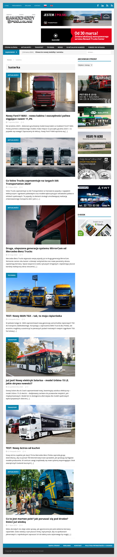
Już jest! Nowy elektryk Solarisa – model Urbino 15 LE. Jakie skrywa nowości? (37, 382)
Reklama (28, 5)
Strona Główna (11, 47)
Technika (50, 47)
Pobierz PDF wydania (96, 47)
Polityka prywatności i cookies (98, 545)
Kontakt (37, 5)
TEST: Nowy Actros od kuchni (23, 448)
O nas (7, 5)
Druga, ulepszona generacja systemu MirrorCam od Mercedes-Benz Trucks (36, 250)
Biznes (60, 47)
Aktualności (26, 47)
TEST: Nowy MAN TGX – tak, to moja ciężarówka (34, 315)
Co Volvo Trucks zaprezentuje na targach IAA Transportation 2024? (32, 182)
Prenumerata (16, 5)
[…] (66, 131)
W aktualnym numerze (75, 47)
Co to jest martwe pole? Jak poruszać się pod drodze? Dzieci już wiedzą (37, 520)
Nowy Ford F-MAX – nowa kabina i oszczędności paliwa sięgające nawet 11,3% (38, 117)
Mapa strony (54, 545)
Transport (39, 47)
